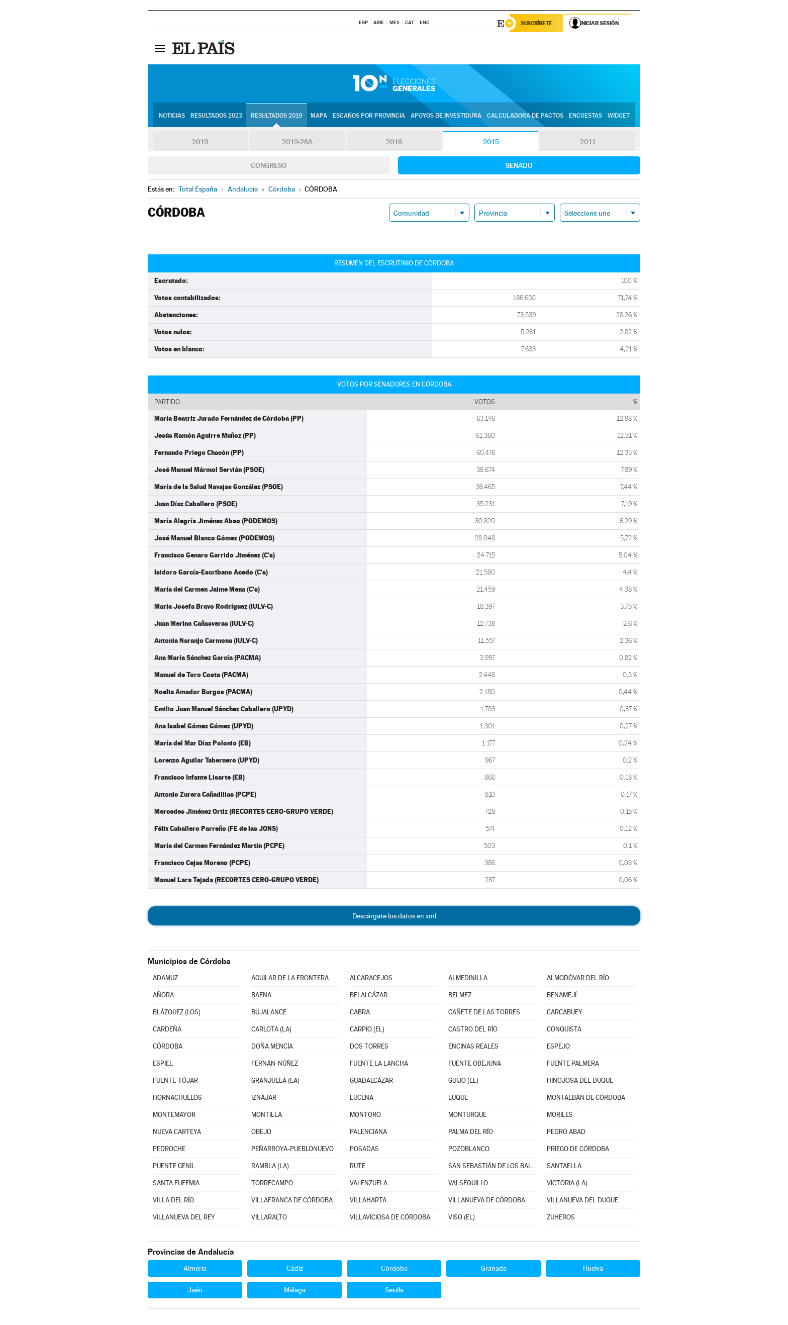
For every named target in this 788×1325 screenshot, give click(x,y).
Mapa (319, 116)
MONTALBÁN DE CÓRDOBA (586, 1098)
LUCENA (361, 1098)
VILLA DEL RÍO (173, 1201)
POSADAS (364, 1150)
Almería (195, 1269)
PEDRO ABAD (566, 1133)
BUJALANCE (268, 1013)
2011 (588, 143)
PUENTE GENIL (174, 1167)
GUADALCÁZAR (371, 1081)
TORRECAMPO (272, 1184)
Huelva (593, 1269)
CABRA (360, 1013)
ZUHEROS (561, 1218)
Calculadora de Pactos (525, 116)
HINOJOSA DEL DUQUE (580, 1081)
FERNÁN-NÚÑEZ (274, 1064)
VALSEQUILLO (468, 1184)
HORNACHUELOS (177, 1098)
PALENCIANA (368, 1133)
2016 (394, 143)
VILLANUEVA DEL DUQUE (582, 1201)
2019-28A (297, 143)
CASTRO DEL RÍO (473, 1030)
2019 (200, 143)
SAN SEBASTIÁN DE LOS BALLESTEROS (492, 1167)
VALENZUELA (368, 1184)
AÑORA (163, 996)
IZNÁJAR (263, 1098)
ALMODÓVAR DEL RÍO (578, 979)
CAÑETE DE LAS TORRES (484, 1013)
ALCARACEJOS (371, 979)
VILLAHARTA (368, 1201)
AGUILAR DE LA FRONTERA (290, 979)
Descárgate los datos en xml (394, 917)
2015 (491, 143)
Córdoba (394, 1269)
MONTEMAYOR (174, 1115)
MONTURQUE (467, 1115)
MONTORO (365, 1115)
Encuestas (585, 116)
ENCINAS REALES (473, 1047)
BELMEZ (459, 996)
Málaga (295, 1291)
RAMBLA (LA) (270, 1167)
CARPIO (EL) (367, 1030)
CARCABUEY (564, 1013)
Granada (494, 1269)
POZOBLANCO (468, 1150)
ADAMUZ (165, 979)
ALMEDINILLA (467, 979)
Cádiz (294, 1269)
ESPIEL (163, 1064)
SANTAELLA (564, 1167)
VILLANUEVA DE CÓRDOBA (486, 1201)
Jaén (195, 1291)
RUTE (357, 1167)
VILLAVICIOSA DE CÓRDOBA (390, 1218)
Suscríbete (538, 23)
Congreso (269, 166)
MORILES (560, 1115)
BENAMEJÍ (561, 996)
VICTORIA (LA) (567, 1184)
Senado (519, 166)
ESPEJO (558, 1047)
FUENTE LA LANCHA (379, 1064)
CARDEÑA (167, 1030)
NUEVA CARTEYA (177, 1133)
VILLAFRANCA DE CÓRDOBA (292, 1201)
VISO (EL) (461, 1218)
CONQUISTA (564, 1030)
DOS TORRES (369, 1047)
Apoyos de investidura (446, 116)
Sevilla (394, 1291)
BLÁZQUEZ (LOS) (177, 1013)
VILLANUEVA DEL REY (184, 1218)
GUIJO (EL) (463, 1081)
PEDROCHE (169, 1150)
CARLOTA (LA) (271, 1030)
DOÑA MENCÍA (272, 1047)
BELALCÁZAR (368, 996)
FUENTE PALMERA (573, 1064)
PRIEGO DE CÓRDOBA (578, 1150)
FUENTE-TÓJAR (175, 1081)
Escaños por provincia (369, 116)
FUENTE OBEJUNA (474, 1064)
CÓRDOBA (167, 1047)
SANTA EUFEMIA (176, 1184)
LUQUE (458, 1098)
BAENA (261, 996)
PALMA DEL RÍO (470, 1133)
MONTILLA (266, 1115)
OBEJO (261, 1133)
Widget (619, 116)
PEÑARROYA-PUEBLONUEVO (292, 1150)
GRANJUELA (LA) (275, 1081)
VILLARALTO (269, 1218)
